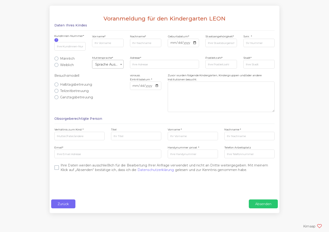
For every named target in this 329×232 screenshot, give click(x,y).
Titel (114, 129)
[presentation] (89, 186)
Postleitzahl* (214, 57)
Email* (59, 147)
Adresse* (135, 57)
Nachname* (138, 36)
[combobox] (107, 64)
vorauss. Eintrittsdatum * (141, 77)
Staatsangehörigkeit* (219, 36)
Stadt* (247, 57)
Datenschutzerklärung (156, 170)
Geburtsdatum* (178, 36)
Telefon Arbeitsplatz (237, 147)
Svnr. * (247, 36)
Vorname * (175, 129)
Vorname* (99, 36)
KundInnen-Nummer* (69, 38)
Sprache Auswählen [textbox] (108, 64)
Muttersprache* (102, 57)
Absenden (263, 204)
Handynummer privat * (183, 147)
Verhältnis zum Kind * (69, 129)
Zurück (63, 204)
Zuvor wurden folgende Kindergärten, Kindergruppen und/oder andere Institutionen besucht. (215, 77)
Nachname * (232, 129)
